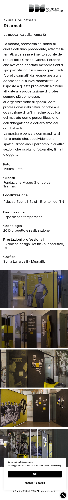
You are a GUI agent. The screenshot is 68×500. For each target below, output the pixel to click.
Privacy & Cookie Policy (51, 465)
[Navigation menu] (6, 8)
